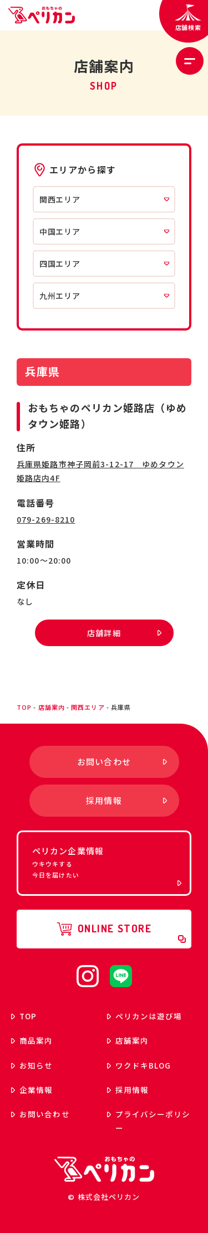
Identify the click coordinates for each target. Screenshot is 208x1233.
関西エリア (104, 199)
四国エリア (104, 263)
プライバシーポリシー (149, 1120)
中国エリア (104, 231)
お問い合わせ (40, 1113)
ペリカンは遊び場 (144, 1016)
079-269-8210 (46, 519)
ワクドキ (139, 1065)
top (24, 707)
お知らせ (32, 1065)
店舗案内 (51, 707)
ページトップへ (180, 679)
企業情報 (32, 1089)
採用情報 (128, 1089)
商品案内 (32, 1040)
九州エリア (104, 295)
